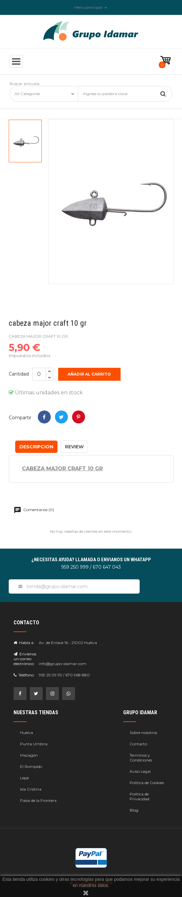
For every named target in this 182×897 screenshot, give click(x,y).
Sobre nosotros (143, 732)
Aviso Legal (140, 771)
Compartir (44, 416)
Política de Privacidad (139, 796)
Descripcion (36, 447)
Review (74, 447)
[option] (25, 141)
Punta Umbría (34, 743)
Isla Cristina (30, 789)
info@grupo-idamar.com (62, 663)
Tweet (61, 416)
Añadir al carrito (89, 374)
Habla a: (24, 642)
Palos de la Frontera (38, 800)
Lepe (24, 777)
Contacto (138, 743)
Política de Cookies (147, 782)
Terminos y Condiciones (141, 757)
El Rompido (31, 766)
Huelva (26, 732)
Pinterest (78, 416)
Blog (134, 810)
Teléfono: (24, 675)
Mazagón (29, 755)
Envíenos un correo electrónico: (25, 658)
